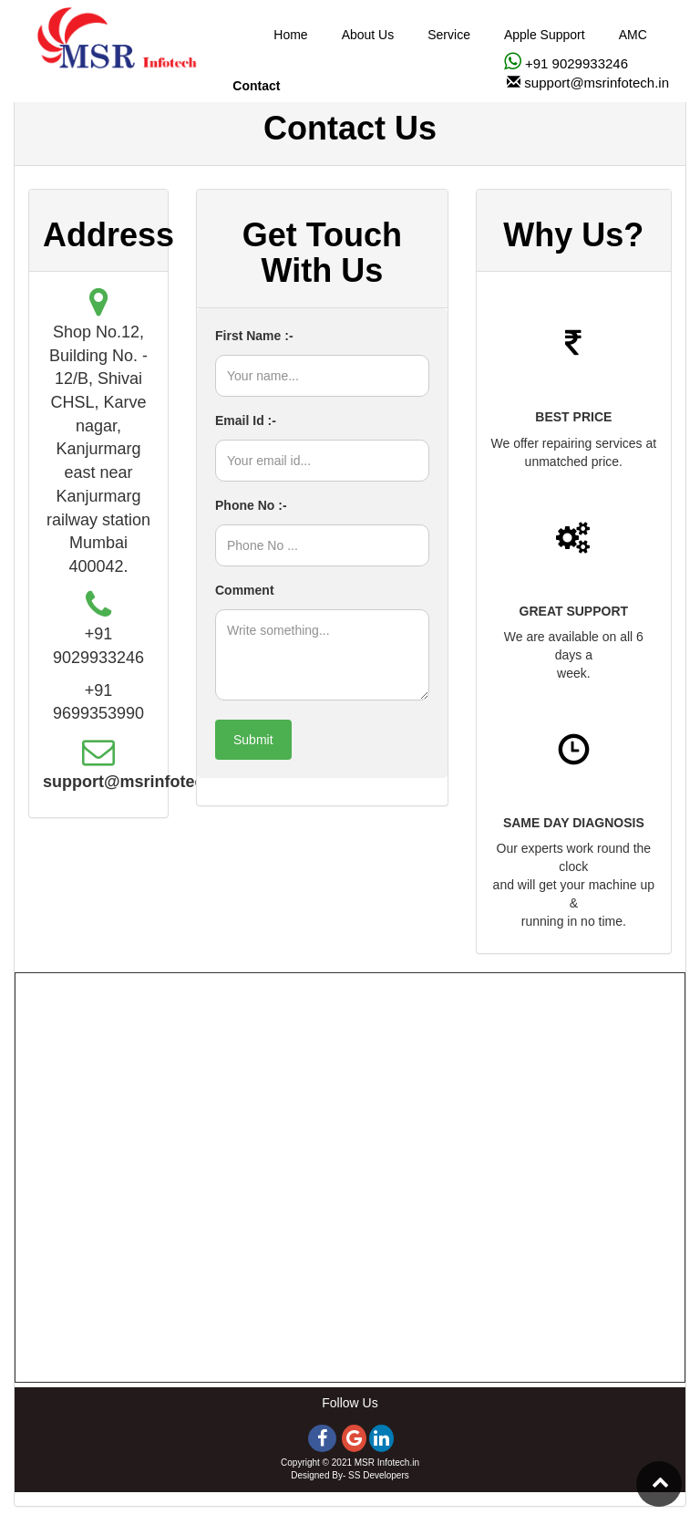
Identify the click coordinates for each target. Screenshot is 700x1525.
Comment (244, 590)
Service (448, 34)
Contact (256, 85)
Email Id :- (245, 420)
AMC (633, 34)
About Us (368, 34)
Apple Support (544, 34)
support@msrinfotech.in (596, 82)
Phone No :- (251, 505)
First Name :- (254, 335)
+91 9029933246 (574, 63)
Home (290, 34)
